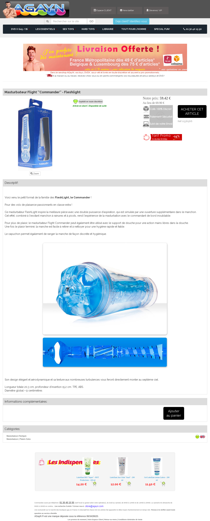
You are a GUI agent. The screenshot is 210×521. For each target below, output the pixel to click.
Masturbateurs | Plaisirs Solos (19, 439)
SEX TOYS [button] (69, 29)
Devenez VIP (154, 10)
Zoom (35, 173)
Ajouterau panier (173, 413)
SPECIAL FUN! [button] (163, 29)
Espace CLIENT (102, 10)
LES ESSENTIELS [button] (46, 29)
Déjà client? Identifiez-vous (131, 21)
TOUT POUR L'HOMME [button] (135, 29)
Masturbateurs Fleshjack (16, 436)
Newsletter (127, 10)
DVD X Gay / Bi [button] (20, 29)
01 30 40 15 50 (192, 29)
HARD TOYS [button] (89, 29)
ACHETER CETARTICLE (192, 111)
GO (91, 21)
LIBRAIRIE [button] (109, 29)
